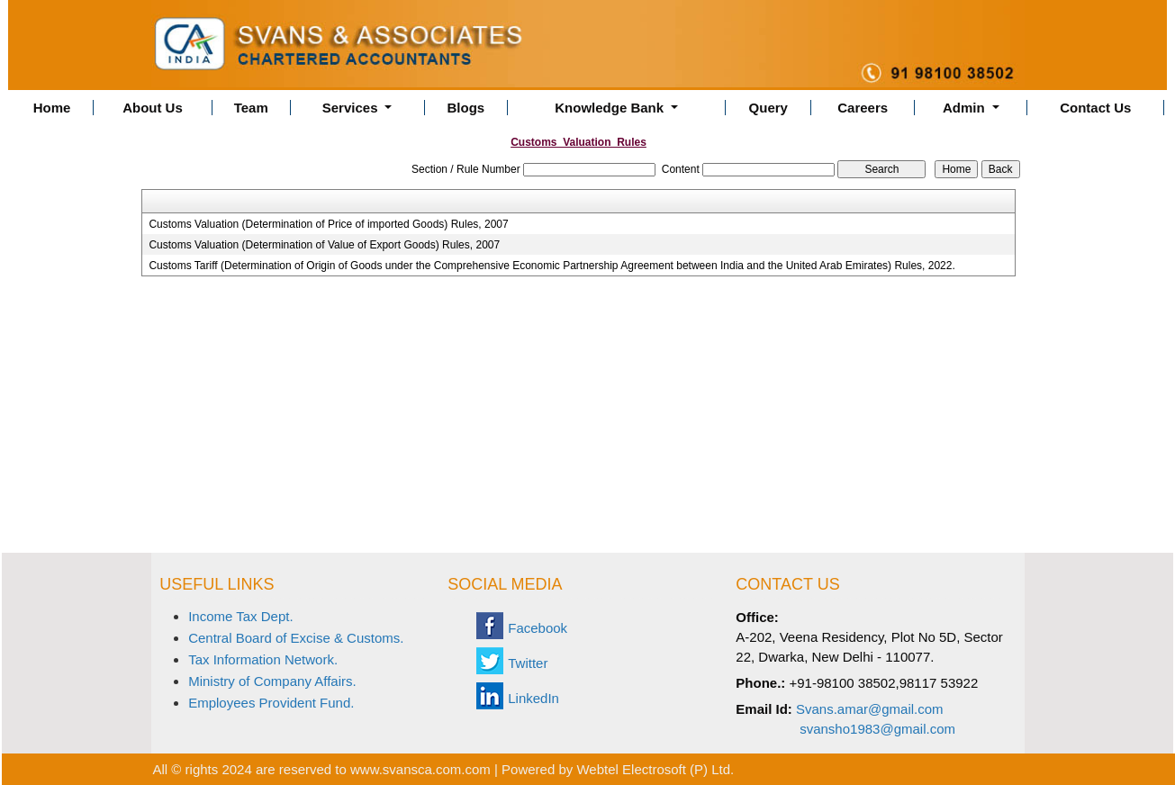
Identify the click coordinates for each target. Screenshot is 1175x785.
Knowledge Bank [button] (611, 107)
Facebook (537, 628)
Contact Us (1095, 107)
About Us (152, 107)
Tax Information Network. (263, 659)
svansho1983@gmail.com (877, 728)
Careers (862, 107)
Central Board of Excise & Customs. (295, 637)
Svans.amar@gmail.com (870, 709)
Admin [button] (966, 107)
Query (768, 107)
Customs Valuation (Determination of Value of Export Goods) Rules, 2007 (324, 245)
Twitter (527, 663)
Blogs (466, 107)
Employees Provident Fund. (271, 702)
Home (52, 107)
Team (251, 107)
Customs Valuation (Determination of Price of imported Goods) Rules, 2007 (328, 224)
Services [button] (352, 107)
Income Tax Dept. (240, 616)
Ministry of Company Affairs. (272, 681)
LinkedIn (533, 698)
